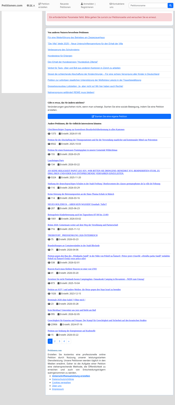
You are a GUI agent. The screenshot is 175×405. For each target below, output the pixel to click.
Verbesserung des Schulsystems (63, 49)
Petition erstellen (43, 5)
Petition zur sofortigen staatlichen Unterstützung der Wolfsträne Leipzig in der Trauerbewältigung (94, 80)
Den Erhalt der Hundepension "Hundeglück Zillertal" (73, 62)
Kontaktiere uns (117, 5)
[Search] (148, 5)
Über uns (57, 385)
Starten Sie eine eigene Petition (109, 116)
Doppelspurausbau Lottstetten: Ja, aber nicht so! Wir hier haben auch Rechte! (85, 86)
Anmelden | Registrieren (88, 5)
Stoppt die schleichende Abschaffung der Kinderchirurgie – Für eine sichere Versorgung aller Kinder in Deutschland (103, 74)
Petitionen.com (12, 5)
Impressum (58, 389)
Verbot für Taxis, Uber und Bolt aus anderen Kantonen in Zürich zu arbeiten (84, 68)
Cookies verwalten (61, 382)
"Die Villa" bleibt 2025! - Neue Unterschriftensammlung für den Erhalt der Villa (85, 43)
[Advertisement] (22, 52)
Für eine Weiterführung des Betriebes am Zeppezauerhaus (76, 37)
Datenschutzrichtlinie (63, 379)
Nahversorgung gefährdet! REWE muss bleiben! (71, 92)
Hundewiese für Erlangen (60, 56)
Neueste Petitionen (65, 5)
